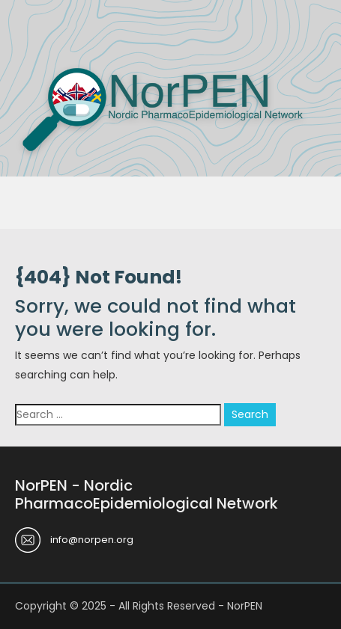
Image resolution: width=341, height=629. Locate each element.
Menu (30, 32)
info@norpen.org (91, 540)
